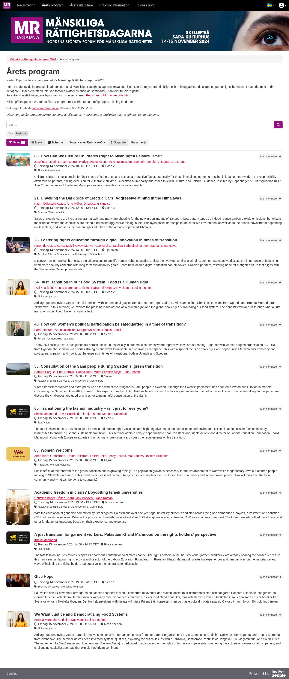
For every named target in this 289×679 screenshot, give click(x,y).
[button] (270, 5)
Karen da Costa (44, 245)
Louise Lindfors (142, 287)
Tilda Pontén (131, 372)
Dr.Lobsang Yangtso (97, 203)
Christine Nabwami (91, 287)
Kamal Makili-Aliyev (70, 245)
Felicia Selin (98, 456)
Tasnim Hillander (157, 456)
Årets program (52, 5)
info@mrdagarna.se (45, 108)
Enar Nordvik (66, 372)
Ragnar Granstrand (172, 161)
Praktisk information (114, 5)
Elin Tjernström (91, 414)
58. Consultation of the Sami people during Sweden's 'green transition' (99, 366)
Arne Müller (74, 203)
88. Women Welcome (53, 450)
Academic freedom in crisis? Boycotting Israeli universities (88, 492)
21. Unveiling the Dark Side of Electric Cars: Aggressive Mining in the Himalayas (107, 198)
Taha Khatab (104, 498)
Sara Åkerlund (43, 330)
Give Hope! (44, 576)
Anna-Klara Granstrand (49, 456)
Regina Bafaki (111, 330)
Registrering (26, 5)
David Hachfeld (69, 414)
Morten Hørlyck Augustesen (87, 161)
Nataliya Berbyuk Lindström (130, 245)
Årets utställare (81, 5)
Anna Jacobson (65, 330)
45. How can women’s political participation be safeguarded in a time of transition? (110, 324)
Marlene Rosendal (114, 414)
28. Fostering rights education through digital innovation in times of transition (105, 240)
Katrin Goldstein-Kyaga (49, 203)
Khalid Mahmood (45, 414)
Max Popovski (84, 498)
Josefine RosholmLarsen (50, 161)
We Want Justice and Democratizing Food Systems (81, 614)
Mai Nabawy (136, 456)
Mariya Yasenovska (97, 245)
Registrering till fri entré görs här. (107, 95)
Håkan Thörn (65, 498)
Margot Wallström (89, 330)
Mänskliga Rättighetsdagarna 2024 (33, 59)
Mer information (270, 156)
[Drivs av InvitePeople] (267, 674)
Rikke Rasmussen (120, 161)
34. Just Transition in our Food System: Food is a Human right (91, 282)
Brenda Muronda (65, 287)
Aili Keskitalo (44, 287)
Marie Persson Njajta (108, 372)
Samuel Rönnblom (145, 161)
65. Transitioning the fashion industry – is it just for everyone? (91, 408)
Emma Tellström (77, 456)
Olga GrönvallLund (118, 287)
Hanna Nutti (84, 372)
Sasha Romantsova (163, 245)
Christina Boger (44, 498)
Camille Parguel (45, 372)
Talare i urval (145, 5)
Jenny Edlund (117, 456)
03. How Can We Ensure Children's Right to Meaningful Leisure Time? (98, 156)
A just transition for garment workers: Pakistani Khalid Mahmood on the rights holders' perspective (125, 534)
